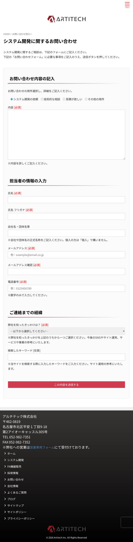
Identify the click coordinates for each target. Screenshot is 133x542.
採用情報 (12, 472)
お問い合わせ (15, 479)
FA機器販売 (14, 466)
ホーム (11, 453)
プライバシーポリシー (21, 518)
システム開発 (15, 459)
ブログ (11, 498)
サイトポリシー (16, 511)
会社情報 (12, 485)
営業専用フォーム (43, 447)
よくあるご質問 (16, 492)
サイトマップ (15, 505)
